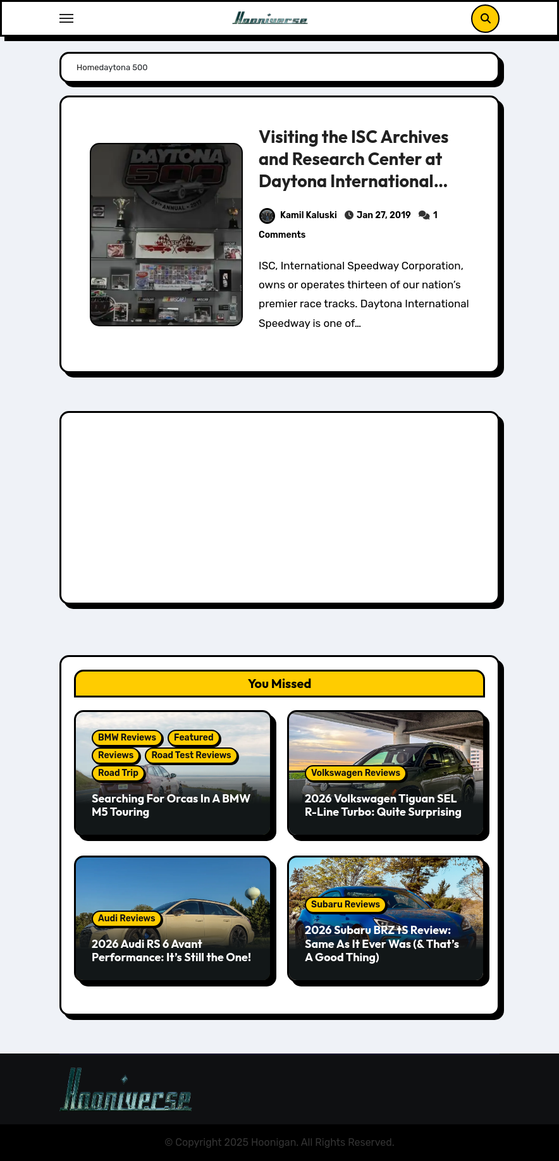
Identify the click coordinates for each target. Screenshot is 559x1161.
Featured (194, 737)
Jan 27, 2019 (384, 215)
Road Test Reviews (191, 755)
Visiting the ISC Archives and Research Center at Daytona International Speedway (353, 170)
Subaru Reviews (345, 904)
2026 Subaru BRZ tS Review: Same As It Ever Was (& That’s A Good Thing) (382, 943)
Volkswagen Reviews (355, 773)
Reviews (115, 755)
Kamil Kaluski (298, 215)
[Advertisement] (281, 510)
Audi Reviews (127, 918)
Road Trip (118, 773)
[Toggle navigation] (66, 18)
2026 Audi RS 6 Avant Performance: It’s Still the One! (171, 951)
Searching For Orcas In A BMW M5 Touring (171, 805)
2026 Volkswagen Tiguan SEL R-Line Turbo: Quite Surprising (383, 805)
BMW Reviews (127, 737)
